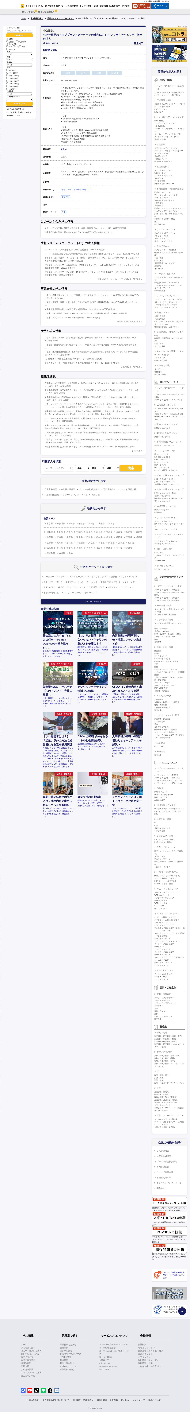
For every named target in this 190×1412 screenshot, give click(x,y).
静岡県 (119, 537)
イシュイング (159, 358)
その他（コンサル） (166, 565)
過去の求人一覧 (28, 1375)
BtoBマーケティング (162, 659)
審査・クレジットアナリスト (166, 307)
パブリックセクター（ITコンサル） (168, 400)
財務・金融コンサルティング (170, 489)
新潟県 (60, 537)
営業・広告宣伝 (164, 994)
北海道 (50, 532)
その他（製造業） (161, 1110)
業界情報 (25, 1366)
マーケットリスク (161, 238)
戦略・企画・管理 (165, 647)
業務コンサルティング (167, 433)
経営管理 (161, 743)
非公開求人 (21, 42)
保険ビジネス (163, 246)
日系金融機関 (50, 489)
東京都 (63, 149)
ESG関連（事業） (165, 605)
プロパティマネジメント (164, 200)
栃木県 (129, 532)
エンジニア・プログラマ (168, 913)
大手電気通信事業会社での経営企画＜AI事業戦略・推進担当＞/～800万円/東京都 (80, 309)
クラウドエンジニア (162, 939)
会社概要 (142, 1344)
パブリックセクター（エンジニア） (168, 780)
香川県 (60, 548)
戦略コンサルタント (162, 428)
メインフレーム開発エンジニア (166, 920)
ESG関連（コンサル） (167, 405)
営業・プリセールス (166, 847)
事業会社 (65, 197)
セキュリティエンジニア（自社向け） (169, 735)
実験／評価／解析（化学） (165, 1061)
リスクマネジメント (166, 229)
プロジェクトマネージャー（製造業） (169, 1108)
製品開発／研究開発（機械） (166, 1039)
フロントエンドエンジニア (165, 923)
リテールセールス (161, 324)
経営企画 (158, 651)
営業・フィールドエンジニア (170, 1115)
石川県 (89, 537)
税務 (156, 639)
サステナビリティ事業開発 (165, 615)
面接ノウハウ (27, 1357)
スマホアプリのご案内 (31, 1372)
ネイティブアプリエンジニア (166, 941)
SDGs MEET (105, 1369)
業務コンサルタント (162, 437)
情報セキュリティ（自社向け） (166, 730)
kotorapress (104, 1363)
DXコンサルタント (161, 468)
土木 (156, 222)
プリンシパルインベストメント (166, 148)
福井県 (99, 537)
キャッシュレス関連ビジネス (170, 351)
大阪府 (101, 523)
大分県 (119, 548)
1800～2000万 (12, 86)
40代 (22, 47)
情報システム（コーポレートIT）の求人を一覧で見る (119, 279)
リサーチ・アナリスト (163, 288)
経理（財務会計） (161, 629)
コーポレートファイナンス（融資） (168, 299)
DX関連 (160, 788)
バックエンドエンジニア (164, 925)
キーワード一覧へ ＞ (93, 601)
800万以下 (11, 70)
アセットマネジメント (163, 198)
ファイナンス (127, 587)
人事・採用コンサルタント (165, 482)
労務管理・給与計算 (162, 708)
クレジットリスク (161, 236)
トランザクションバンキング (166, 305)
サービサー (158, 369)
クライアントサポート (163, 683)
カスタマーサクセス (162, 867)
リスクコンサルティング (168, 517)
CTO (156, 823)
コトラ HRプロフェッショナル (113, 1344)
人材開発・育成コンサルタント (166, 484)
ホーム (24, 1344)
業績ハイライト (145, 1354)
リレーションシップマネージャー (167, 302)
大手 (63, 212)
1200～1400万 (12, 78)
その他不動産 (159, 224)
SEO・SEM (159, 906)
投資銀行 (93, 587)
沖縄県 (62, 553)
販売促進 (158, 1019)
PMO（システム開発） (163, 842)
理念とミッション (146, 1347)
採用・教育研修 (160, 705)
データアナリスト (161, 979)
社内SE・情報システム (167, 872)
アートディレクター (162, 1000)
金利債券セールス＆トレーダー (166, 283)
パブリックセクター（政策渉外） (167, 598)
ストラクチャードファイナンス (166, 137)
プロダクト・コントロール (165, 637)
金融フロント (163, 312)
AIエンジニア (159, 800)
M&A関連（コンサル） (167, 506)
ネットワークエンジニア (164, 952)
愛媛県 (69, 548)
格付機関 (158, 372)
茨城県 (119, 532)
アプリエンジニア (161, 965)
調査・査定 (158, 261)
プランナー (158, 1006)
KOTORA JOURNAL (108, 1366)
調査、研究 (158, 553)
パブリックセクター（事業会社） (167, 590)
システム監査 (159, 722)
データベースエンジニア (164, 944)
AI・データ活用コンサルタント (166, 470)
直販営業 (158, 266)
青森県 (60, 532)
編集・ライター (160, 1011)
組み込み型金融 (160, 360)
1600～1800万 (12, 83)
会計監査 (158, 642)
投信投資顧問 (163, 166)
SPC (102, 587)
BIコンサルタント (161, 462)
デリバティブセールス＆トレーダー (168, 285)
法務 (156, 724)
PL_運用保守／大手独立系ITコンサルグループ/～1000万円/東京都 (73, 359)
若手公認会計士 (67, 1363)
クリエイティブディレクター (166, 1003)
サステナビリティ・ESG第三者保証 (168, 414)
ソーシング (92, 582)
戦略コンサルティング (167, 424)
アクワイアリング (161, 355)
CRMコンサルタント (162, 460)
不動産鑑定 (158, 203)
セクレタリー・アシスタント (166, 669)
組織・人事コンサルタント (165, 479)
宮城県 (79, 532)
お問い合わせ (32, 1400)
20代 (9, 47)
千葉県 (82, 523)
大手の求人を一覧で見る (130, 367)
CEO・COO (159, 746)
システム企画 (159, 831)
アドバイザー (50, 587)
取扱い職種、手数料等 (107, 1400)
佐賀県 (89, 548)
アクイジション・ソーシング (166, 195)
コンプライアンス (161, 727)
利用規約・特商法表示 (83, 1400)
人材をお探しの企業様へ (152, 1)
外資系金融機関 (68, 489)
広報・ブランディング (163, 1016)
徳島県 (50, 548)
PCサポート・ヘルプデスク (165, 881)
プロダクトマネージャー (164, 685)
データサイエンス (165, 970)
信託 (156, 336)
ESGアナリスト (160, 109)
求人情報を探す (37, 18)
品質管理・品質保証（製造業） (166, 1100)
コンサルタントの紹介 (31, 1354)
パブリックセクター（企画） (170, 586)
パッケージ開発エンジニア (165, 917)
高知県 (79, 548)
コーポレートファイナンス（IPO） (168, 134)
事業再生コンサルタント (164, 445)
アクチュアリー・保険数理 (165, 250)
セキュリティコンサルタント (166, 529)
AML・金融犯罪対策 (162, 738)
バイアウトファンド (98, 576)
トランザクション (52, 592)
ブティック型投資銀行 (89, 489)
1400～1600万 (12, 81)
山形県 (99, 532)
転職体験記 (26, 1363)
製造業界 (64, 1360)
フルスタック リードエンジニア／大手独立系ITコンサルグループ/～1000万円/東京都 (82, 363)
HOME (23, 18)
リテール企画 (159, 346)
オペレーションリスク (163, 241)
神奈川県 (61, 523)
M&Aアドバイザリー (162, 510)
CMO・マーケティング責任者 (166, 661)
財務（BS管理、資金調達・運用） (168, 634)
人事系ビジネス (164, 696)
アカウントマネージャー (164, 859)
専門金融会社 (109, 489)
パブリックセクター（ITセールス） (168, 783)
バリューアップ (79, 576)
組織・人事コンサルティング (170, 475)
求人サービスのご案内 (31, 1351)
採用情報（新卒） (146, 1363)
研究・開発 (162, 1032)
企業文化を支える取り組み (150, 1351)
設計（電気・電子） (162, 1075)
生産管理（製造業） (162, 1092)
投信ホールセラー (161, 173)
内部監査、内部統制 (162, 719)
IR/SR (156, 653)
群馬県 (139, 532)
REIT (61, 587)
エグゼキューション (74, 582)
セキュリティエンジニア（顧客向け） (169, 957)
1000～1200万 (12, 75)
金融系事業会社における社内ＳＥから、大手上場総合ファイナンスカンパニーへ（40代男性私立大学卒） (90, 447)
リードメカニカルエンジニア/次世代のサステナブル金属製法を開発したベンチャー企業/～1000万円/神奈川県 (92, 254)
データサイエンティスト (164, 974)
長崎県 (99, 548)
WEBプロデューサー (162, 895)
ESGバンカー (159, 112)
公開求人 (10, 42)
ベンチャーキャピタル (163, 161)
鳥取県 (91, 542)
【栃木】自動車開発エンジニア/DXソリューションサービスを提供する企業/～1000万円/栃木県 (86, 313)
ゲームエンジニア (161, 960)
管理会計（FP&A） (162, 631)
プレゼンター (159, 178)
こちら (17, 115)
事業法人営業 (159, 319)
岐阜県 (109, 537)
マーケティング (160, 656)
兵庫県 (139, 537)
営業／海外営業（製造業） (165, 1127)
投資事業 (161, 144)
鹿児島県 (51, 553)
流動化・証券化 (160, 139)
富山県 (79, 537)
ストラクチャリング (53, 582)
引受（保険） (159, 258)
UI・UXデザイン (161, 908)
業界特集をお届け (68, 1344)
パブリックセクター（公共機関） (167, 600)
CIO (155, 825)
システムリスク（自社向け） (166, 732)
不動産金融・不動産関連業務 (170, 188)
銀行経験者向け (67, 1369)
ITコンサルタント (161, 454)
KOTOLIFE (104, 1360)
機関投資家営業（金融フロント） (167, 327)
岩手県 (69, 532)
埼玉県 (72, 523)
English (166, 1)
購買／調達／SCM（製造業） (166, 1097)
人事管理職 (158, 700)
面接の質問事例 (28, 1360)
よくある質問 (27, 1369)
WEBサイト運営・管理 (163, 884)
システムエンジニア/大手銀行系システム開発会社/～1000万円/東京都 (75, 250)
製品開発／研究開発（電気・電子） (168, 1036)
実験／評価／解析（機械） (165, 1058)
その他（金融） (164, 365)
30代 (15, 47)
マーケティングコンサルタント (166, 541)
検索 (131, 468)
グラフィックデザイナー (164, 998)
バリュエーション (128, 576)
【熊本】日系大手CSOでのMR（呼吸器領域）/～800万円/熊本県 (73, 317)
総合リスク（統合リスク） (165, 233)
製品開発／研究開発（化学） (166, 1041)
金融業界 (64, 1347)
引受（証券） (159, 344)
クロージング (91, 592)
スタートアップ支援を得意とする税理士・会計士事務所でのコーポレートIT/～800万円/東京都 (85, 228)
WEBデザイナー (160, 900)
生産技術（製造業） (162, 1094)
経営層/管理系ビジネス (70, 1354)
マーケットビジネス (166, 273)
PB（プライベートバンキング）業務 (168, 321)
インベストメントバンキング (170, 117)
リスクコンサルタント (163, 521)
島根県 (101, 542)
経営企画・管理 (164, 819)
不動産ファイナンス (162, 192)
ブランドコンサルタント (164, 544)
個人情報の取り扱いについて (55, 1400)
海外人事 (158, 710)
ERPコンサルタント (162, 457)
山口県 (131, 542)
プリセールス (159, 856)
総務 (156, 667)
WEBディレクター (161, 903)
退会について (154, 1400)
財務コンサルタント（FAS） (165, 493)
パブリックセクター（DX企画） (167, 775)
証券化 (114, 576)
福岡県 (111, 523)
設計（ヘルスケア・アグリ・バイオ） (169, 1083)
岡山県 (111, 542)
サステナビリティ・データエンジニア (169, 809)
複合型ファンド (160, 156)
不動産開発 (158, 206)
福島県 (109, 532)
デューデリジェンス (76, 587)
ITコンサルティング (166, 450)
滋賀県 (60, 542)
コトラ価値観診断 (107, 1347)
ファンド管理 (159, 181)
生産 (159, 1088)
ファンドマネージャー (163, 170)
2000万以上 (11, 89)
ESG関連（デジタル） (167, 805)
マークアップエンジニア (164, 892)
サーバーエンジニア (162, 955)
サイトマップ (138, 1400)
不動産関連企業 (51, 495)
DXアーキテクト (161, 797)
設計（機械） (159, 1078)
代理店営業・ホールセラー (165, 263)
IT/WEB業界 (65, 1357)
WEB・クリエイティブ (167, 889)
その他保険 (158, 269)
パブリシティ (144, 1357)
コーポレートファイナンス (56, 576)
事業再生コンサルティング (169, 442)
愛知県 (91, 523)
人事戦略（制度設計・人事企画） (167, 702)
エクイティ (112, 587)
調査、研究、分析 (165, 549)
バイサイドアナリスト (163, 176)
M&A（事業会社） (161, 688)
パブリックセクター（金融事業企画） (169, 93)
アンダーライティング (124, 582)
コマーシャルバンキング (168, 296)
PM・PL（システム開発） (164, 840)
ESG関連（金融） (165, 100)
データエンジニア (161, 947)
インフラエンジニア (162, 949)
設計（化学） (159, 1080)
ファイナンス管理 (165, 619)
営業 (156, 1008)
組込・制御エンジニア (163, 963)
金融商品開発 (159, 291)
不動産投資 (105, 582)
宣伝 (156, 1014)
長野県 (69, 537)
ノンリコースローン (72, 592)
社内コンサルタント (162, 828)
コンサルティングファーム (75, 495)
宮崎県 (129, 548)
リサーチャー (159, 561)
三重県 (129, 537)
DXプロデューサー (161, 792)
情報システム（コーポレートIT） (60, 18)
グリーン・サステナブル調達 (166, 1102)
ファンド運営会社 (127, 489)
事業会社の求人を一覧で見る (128, 321)
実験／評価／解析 (165, 1052)
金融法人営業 (159, 316)
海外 (71, 553)
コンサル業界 (66, 1351)
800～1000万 (12, 73)
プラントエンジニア (162, 1105)
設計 (159, 1071)
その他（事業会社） (162, 691)
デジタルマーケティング (164, 898)
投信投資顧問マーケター (164, 184)
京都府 (50, 542)
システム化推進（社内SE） (165, 878)
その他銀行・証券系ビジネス (170, 332)
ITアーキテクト (160, 465)
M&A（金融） (159, 121)
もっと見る (136, 451)
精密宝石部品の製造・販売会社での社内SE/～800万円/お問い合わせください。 (79, 232)
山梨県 (50, 537)
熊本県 (109, 548)
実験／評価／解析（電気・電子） (167, 1056)
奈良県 (69, 542)
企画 (156, 664)
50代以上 (10, 49)
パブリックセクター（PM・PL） (167, 778)
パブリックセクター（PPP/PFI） (167, 95)
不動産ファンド (160, 159)
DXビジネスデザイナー (163, 795)
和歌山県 (80, 542)
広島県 (121, 542)
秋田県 (89, 532)
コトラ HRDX (105, 1357)
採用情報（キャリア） (148, 1360)
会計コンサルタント (162, 496)
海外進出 (161, 751)
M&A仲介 (158, 512)
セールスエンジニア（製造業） (166, 1119)
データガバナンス (161, 977)
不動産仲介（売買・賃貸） (165, 219)
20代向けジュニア (68, 1366)
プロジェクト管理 (165, 836)
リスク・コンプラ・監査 (168, 715)
